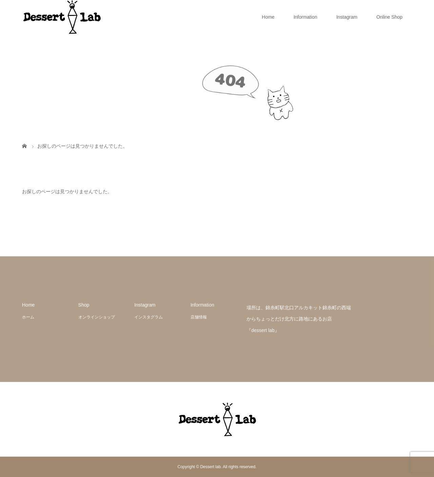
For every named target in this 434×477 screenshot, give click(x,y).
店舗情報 (199, 317)
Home (268, 17)
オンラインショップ (96, 317)
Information (305, 17)
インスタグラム (148, 317)
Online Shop (389, 17)
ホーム (28, 317)
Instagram (346, 17)
